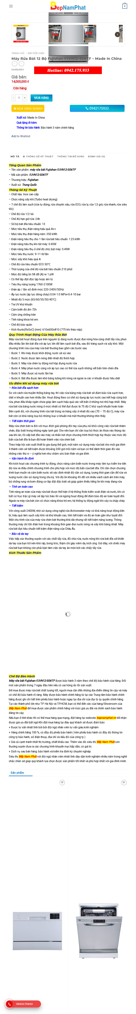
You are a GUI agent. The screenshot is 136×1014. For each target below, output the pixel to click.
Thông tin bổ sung (70, 156)
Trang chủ (17, 53)
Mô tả (15, 156)
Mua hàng (41, 98)
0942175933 (99, 108)
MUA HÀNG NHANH (29, 108)
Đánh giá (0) (96, 156)
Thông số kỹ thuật (38, 156)
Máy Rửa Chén (36, 53)
